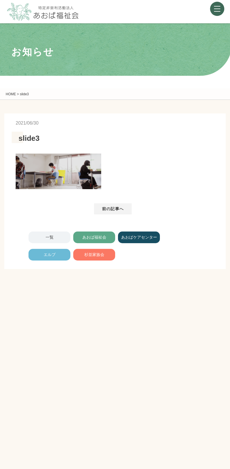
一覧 (50, 237)
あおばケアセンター (139, 237)
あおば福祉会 (94, 237)
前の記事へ (113, 208)
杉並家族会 (94, 254)
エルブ (50, 254)
